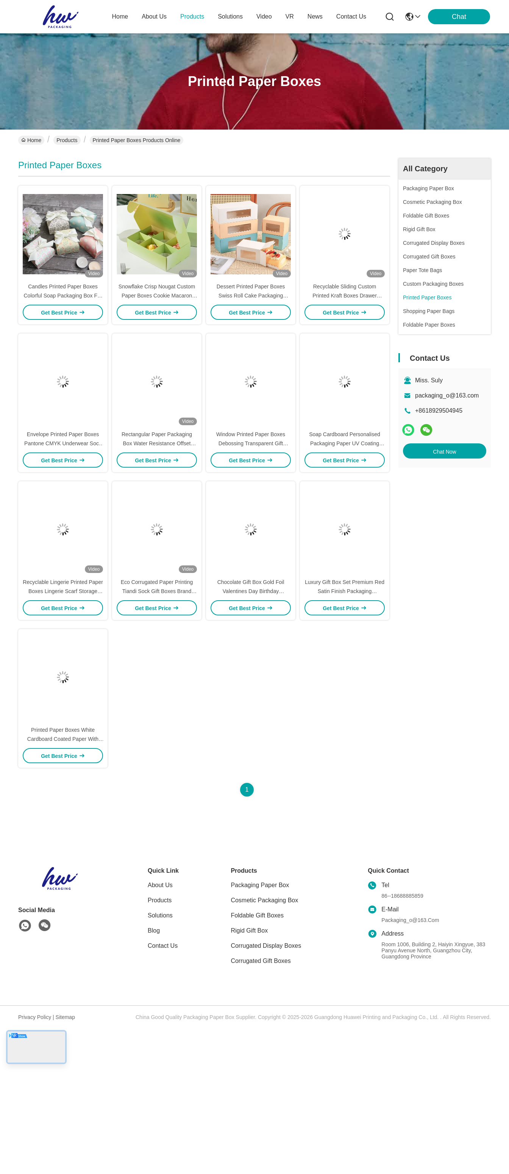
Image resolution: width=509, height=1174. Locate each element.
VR (290, 16)
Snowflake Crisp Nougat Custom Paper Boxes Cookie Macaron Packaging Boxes (157, 295)
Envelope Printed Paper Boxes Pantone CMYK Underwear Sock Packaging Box (62, 443)
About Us (160, 885)
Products (66, 140)
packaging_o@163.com (447, 395)
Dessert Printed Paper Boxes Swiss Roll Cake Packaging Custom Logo (251, 295)
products (192, 16)
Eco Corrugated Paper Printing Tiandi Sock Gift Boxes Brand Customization (157, 591)
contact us (351, 16)
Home (120, 16)
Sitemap (65, 1017)
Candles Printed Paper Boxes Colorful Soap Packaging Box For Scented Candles (63, 295)
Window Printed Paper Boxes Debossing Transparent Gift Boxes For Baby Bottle (250, 443)
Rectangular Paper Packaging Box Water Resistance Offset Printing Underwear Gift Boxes (156, 443)
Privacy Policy (34, 1017)
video (264, 16)
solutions (230, 16)
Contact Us (163, 945)
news (315, 16)
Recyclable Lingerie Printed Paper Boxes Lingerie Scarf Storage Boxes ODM (63, 591)
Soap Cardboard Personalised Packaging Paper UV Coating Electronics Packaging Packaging (344, 443)
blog (154, 930)
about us (154, 16)
